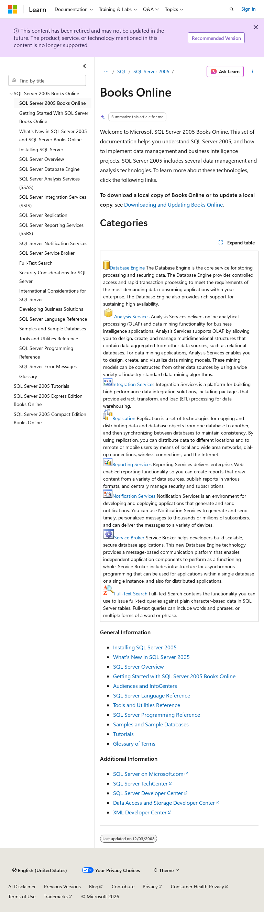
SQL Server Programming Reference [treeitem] (46, 352)
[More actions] (252, 71)
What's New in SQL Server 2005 (151, 656)
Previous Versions (62, 886)
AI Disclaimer (22, 886)
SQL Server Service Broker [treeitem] (47, 253)
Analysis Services (132, 316)
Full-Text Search (130, 593)
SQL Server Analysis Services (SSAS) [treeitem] (49, 182)
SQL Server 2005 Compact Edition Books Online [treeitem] (50, 418)
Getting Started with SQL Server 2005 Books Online (174, 676)
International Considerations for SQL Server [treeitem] (52, 295)
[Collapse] (84, 66)
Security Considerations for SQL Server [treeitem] (53, 276)
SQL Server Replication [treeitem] (43, 215)
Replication (123, 418)
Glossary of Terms (134, 743)
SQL (121, 71)
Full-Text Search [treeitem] (36, 263)
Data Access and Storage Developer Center (164, 802)
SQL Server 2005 (151, 71)
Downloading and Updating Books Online (173, 204)
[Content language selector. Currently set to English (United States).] (39, 870)
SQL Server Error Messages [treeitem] (48, 366)
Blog (93, 886)
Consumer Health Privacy (197, 886)
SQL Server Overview (138, 666)
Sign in (248, 9)
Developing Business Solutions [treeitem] (51, 309)
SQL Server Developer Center (148, 792)
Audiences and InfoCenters (145, 685)
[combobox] (47, 80)
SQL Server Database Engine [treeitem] (49, 169)
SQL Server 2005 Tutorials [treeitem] (41, 386)
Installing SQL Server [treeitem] (41, 149)
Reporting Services (132, 464)
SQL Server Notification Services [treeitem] (53, 243)
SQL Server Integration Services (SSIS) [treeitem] (52, 201)
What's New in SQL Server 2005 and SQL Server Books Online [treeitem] (53, 135)
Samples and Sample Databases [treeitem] (52, 328)
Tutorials (123, 733)
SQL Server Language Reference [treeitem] (53, 319)
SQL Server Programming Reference (156, 714)
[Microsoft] (12, 9)
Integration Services (133, 384)
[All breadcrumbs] (106, 71)
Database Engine (127, 267)
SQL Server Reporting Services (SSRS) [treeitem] (51, 229)
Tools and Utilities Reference (146, 704)
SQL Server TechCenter (140, 783)
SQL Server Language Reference (151, 695)
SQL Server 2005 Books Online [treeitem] (52, 103)
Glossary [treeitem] (28, 376)
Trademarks (56, 896)
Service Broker (129, 537)
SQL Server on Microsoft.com (148, 773)
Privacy (150, 886)
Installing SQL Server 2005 (145, 647)
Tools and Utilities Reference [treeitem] (48, 338)
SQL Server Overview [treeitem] (41, 159)
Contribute (123, 886)
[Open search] (232, 9)
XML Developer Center (140, 812)
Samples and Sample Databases (151, 724)
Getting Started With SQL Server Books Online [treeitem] (53, 117)
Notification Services (133, 496)
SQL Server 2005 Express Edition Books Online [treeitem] (48, 400)
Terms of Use (21, 896)
